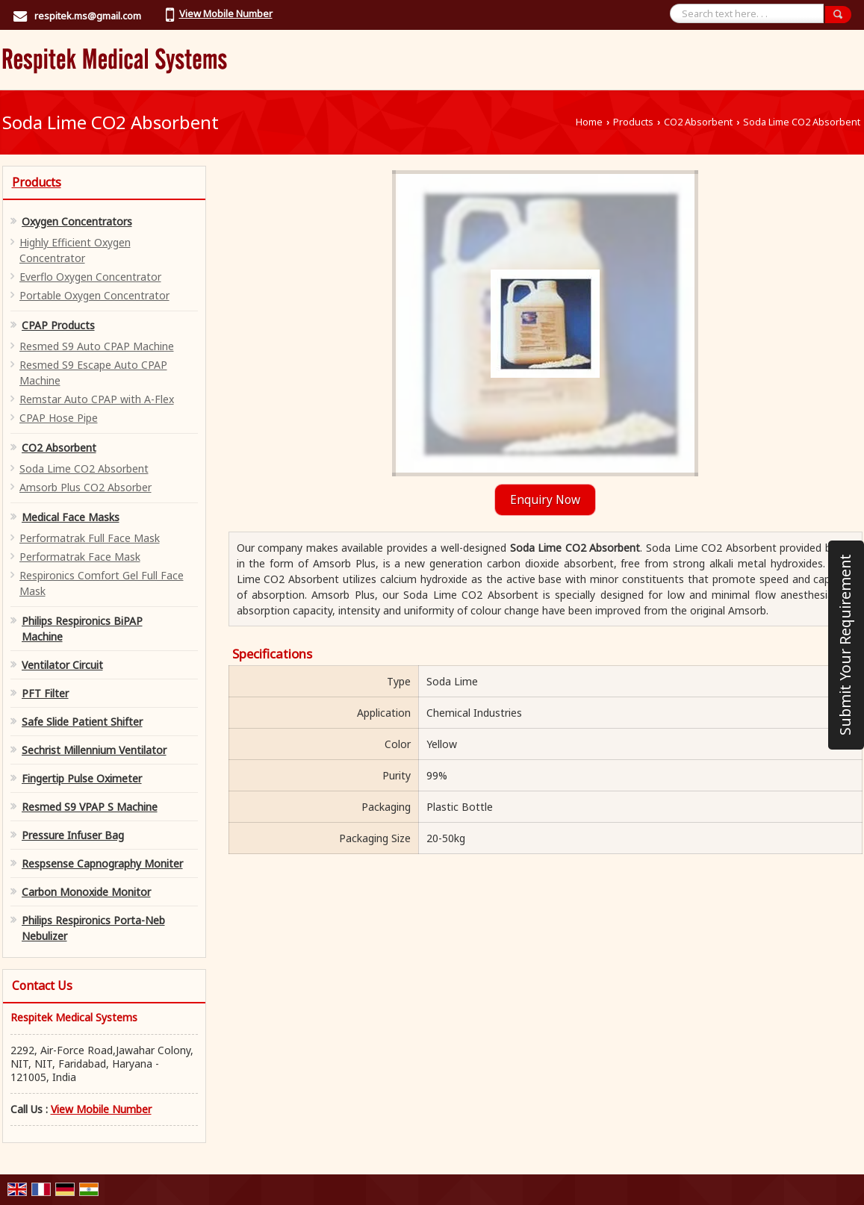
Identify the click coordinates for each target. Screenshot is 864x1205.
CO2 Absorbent (698, 122)
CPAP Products (58, 325)
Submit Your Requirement (845, 644)
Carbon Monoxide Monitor (86, 892)
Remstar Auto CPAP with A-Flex (96, 399)
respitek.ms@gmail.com (87, 15)
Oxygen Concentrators (77, 221)
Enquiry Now (545, 500)
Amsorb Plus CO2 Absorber (85, 487)
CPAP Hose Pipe (58, 418)
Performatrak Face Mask (79, 556)
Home (589, 122)
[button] (226, 13)
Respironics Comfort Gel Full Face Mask (101, 583)
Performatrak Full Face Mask (89, 538)
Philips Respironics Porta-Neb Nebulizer (93, 928)
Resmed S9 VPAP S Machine (90, 807)
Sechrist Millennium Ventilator (94, 750)
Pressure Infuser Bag (73, 835)
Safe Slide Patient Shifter (82, 721)
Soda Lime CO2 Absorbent (84, 468)
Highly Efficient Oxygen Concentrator (75, 250)
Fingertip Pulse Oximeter (82, 778)
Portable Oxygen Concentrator (94, 295)
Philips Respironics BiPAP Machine (82, 629)
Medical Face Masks (70, 517)
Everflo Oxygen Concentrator (90, 277)
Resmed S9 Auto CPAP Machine (96, 346)
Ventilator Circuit (62, 665)
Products (633, 122)
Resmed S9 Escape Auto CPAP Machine (93, 372)
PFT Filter (45, 693)
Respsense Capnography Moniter (102, 863)
